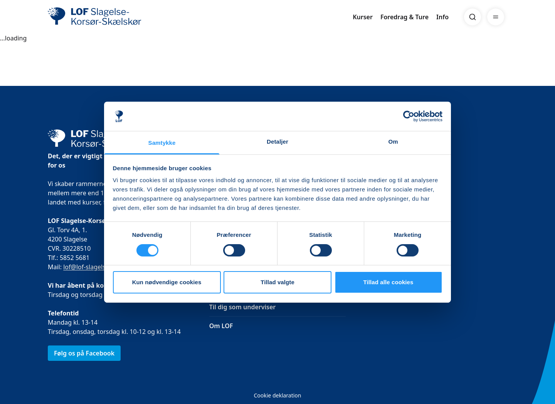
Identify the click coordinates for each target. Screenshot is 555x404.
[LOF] (104, 17)
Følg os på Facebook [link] (84, 353)
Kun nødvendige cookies (167, 282)
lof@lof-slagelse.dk (90, 267)
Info (442, 17)
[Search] (472, 16)
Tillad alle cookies (388, 282)
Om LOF (221, 326)
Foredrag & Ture (404, 17)
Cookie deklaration (277, 395)
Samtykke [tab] (162, 142)
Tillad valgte (277, 282)
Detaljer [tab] (277, 141)
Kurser (363, 17)
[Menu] (495, 16)
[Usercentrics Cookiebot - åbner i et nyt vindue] (408, 116)
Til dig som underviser (242, 307)
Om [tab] (393, 141)
